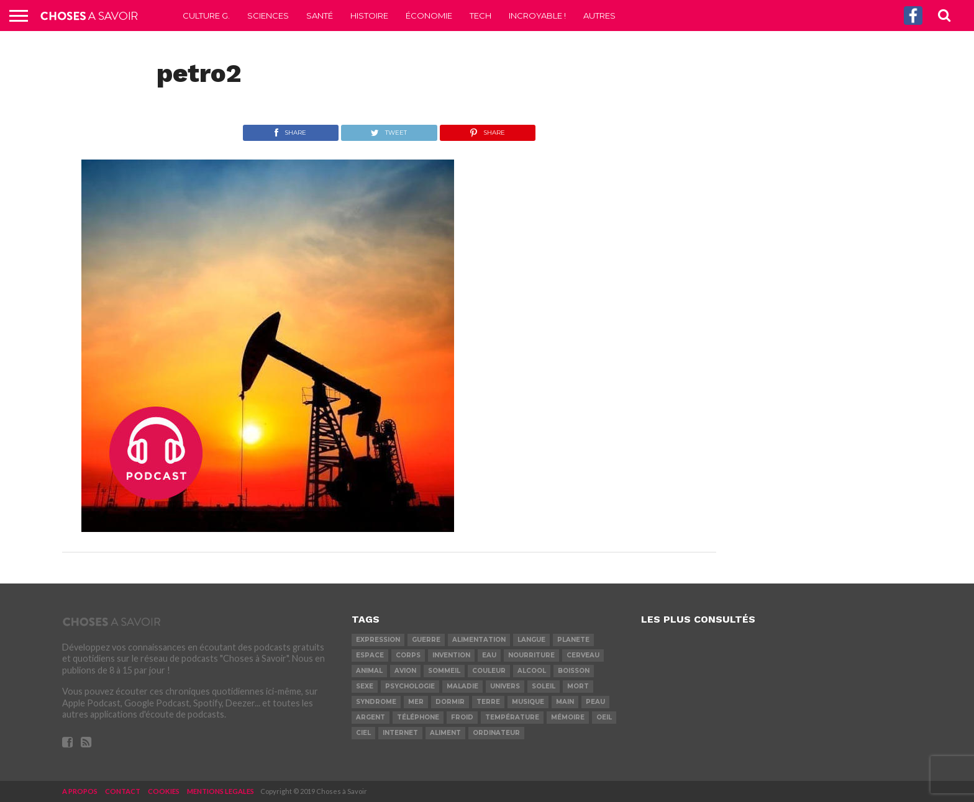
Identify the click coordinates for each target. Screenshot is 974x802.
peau (595, 702)
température (512, 717)
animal (369, 671)
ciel (363, 733)
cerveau (583, 655)
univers (505, 686)
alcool (531, 671)
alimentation (479, 640)
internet (400, 733)
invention (451, 655)
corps (408, 655)
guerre (426, 640)
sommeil (444, 671)
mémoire (568, 717)
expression (378, 640)
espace (370, 655)
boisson (573, 671)
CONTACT (122, 791)
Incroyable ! (537, 15)
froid (462, 717)
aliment (445, 733)
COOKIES (164, 791)
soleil (543, 686)
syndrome (376, 702)
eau (489, 655)
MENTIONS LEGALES (220, 791)
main (565, 702)
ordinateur (496, 733)
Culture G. (206, 15)
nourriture (531, 655)
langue (531, 640)
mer (416, 702)
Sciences (268, 15)
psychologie (410, 686)
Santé (319, 15)
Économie (429, 15)
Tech (480, 15)
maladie (462, 686)
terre (488, 702)
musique (528, 702)
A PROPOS (80, 791)
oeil (604, 717)
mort (578, 686)
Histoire (369, 15)
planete (573, 640)
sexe (364, 686)
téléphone (418, 717)
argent (370, 717)
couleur (489, 671)
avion (405, 671)
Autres (599, 15)
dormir (450, 702)
